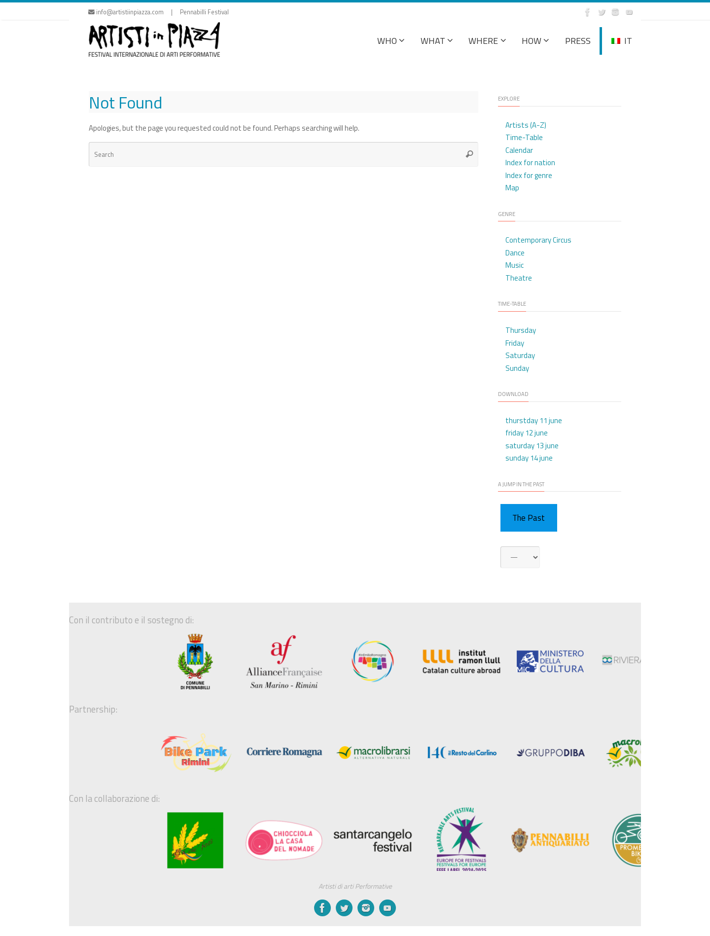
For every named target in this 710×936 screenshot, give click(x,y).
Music (514, 265)
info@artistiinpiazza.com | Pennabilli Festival (158, 12)
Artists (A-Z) (525, 125)
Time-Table (524, 137)
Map (512, 187)
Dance (515, 252)
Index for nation (530, 162)
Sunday (517, 368)
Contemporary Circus (538, 240)
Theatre (518, 278)
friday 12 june (526, 432)
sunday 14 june (529, 458)
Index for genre (528, 175)
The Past (528, 517)
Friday (514, 343)
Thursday (520, 330)
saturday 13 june (532, 445)
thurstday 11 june (533, 420)
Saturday (520, 355)
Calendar (519, 150)
